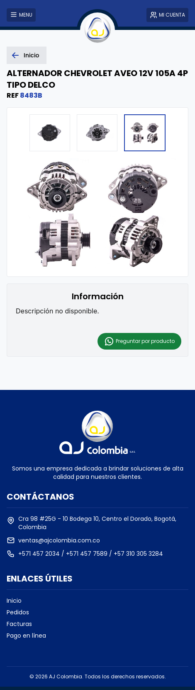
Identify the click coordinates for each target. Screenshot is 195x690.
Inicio (14, 600)
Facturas (19, 624)
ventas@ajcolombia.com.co (59, 540)
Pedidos (18, 612)
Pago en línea (26, 635)
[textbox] (97, 311)
